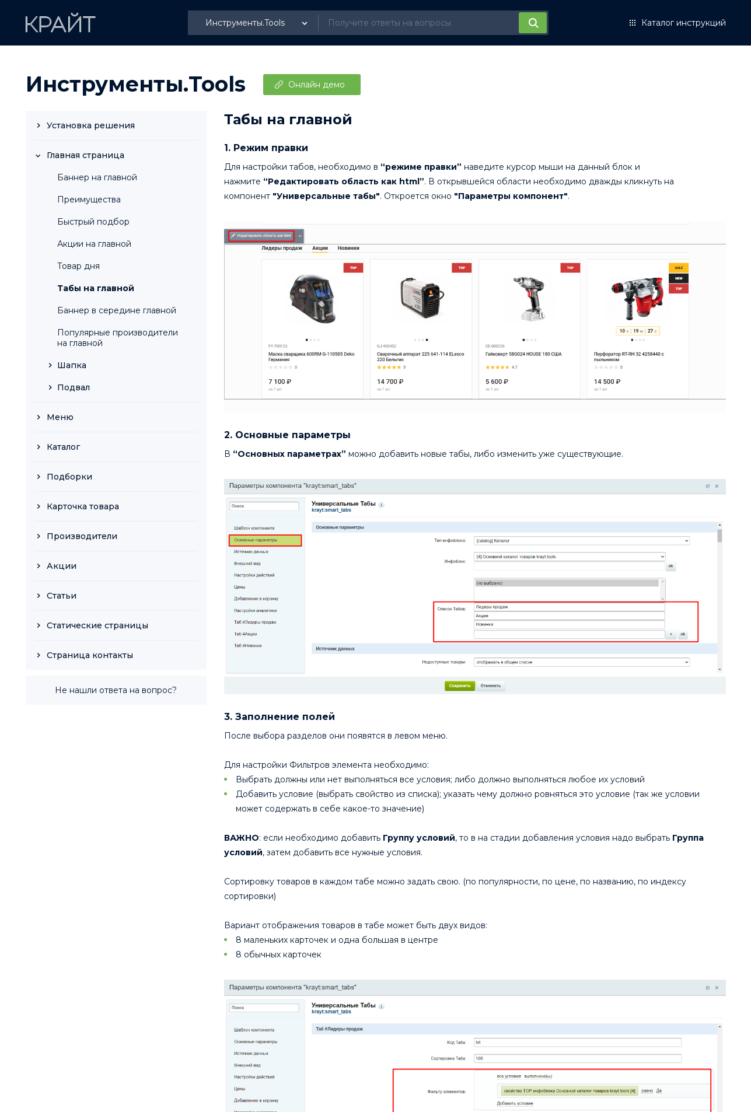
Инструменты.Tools (136, 84)
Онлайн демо (316, 84)
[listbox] (258, 23)
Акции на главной (94, 244)
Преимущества (89, 199)
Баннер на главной (97, 177)
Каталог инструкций (683, 23)
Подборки (69, 476)
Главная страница (85, 155)
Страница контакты (90, 655)
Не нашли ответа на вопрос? (116, 690)
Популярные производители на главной (117, 337)
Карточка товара (83, 506)
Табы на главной (95, 288)
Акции (61, 566)
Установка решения (91, 125)
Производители (82, 536)
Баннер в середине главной (116, 310)
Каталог (63, 447)
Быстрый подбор (93, 221)
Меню (60, 417)
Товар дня (78, 266)
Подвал (73, 387)
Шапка (71, 365)
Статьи (61, 595)
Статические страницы (97, 625)
